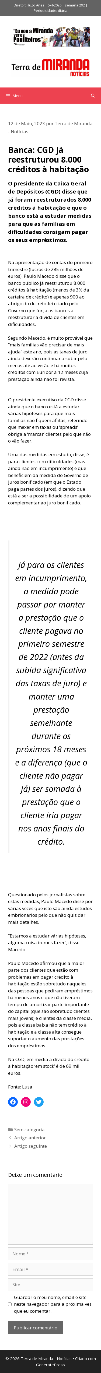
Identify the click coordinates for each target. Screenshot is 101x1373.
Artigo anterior (30, 1138)
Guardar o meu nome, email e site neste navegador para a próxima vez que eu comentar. (53, 1304)
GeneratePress (50, 1364)
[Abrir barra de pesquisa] (93, 95)
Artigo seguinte (30, 1146)
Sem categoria (29, 1129)
